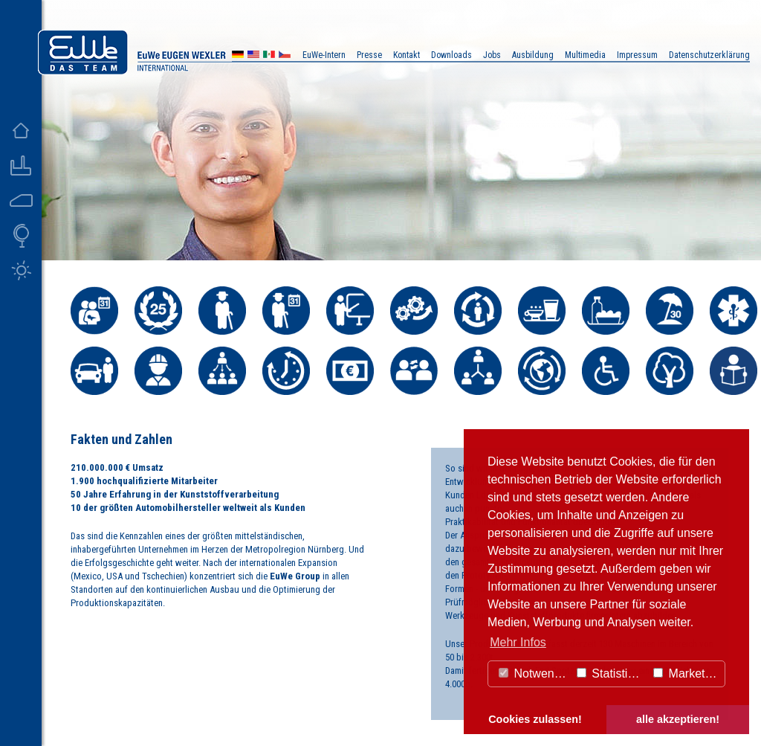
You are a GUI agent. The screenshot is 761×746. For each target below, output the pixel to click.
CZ (285, 56)
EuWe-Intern (324, 55)
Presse (369, 55)
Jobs (492, 55)
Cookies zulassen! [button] (535, 719)
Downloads (451, 55)
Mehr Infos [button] (518, 642)
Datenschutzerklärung (709, 55)
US (253, 56)
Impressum (637, 55)
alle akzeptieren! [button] (677, 719)
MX (269, 56)
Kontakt (406, 55)
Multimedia (585, 55)
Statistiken (612, 673)
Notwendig (534, 673)
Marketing (687, 673)
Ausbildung (533, 55)
